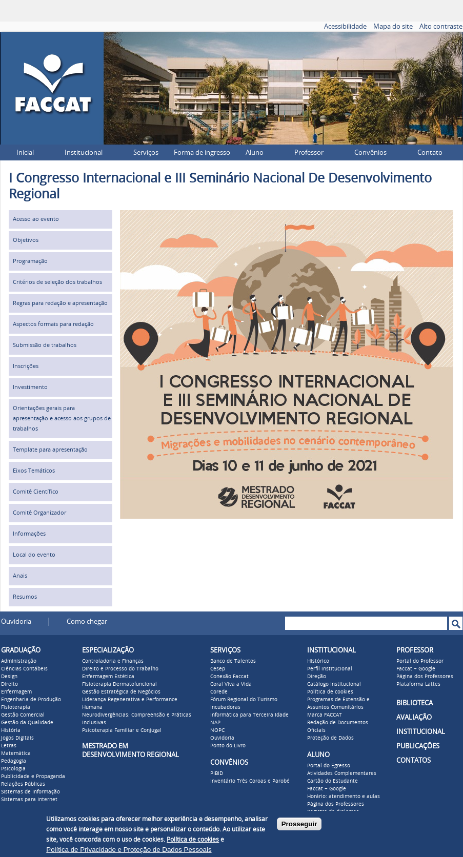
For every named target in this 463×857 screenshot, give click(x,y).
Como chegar (87, 621)
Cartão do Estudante (332, 781)
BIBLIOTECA (414, 703)
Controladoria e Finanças (113, 661)
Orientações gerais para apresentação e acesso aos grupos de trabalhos (62, 418)
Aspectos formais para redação (53, 324)
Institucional (84, 152)
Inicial (25, 152)
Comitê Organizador (39, 512)
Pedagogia (13, 761)
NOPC (217, 730)
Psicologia (13, 769)
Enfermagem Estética (108, 677)
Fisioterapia (15, 707)
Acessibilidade (345, 26)
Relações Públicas (23, 784)
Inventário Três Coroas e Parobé (250, 781)
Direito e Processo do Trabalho (120, 669)
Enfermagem (16, 692)
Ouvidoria (16, 621)
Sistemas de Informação (30, 792)
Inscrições (25, 366)
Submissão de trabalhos (44, 345)
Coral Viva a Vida (231, 684)
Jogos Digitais (17, 738)
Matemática (16, 753)
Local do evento (34, 555)
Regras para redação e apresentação (60, 303)
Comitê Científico (35, 491)
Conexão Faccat (229, 677)
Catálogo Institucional (334, 684)
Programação (30, 261)
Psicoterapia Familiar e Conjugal (122, 730)
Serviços (145, 152)
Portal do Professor (420, 661)
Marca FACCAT (324, 715)
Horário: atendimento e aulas (343, 796)
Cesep (217, 669)
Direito (9, 684)
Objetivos (25, 240)
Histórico (318, 661)
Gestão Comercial (23, 715)
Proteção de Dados (330, 738)
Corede (219, 692)
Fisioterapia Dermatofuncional (119, 684)
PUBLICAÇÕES (417, 746)
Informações (29, 533)
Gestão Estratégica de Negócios (121, 692)
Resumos (25, 597)
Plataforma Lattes (418, 684)
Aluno (255, 152)
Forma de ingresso (202, 152)
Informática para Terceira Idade (249, 715)
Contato (429, 152)
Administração (18, 661)
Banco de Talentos (233, 661)
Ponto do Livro (228, 746)
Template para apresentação (50, 449)
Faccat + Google (326, 789)
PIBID (216, 773)
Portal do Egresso (328, 766)
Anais (20, 576)
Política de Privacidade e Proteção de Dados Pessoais (128, 849)
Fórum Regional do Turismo (243, 700)
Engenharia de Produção (31, 700)
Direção (316, 677)
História (11, 730)
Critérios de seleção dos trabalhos (57, 282)
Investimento (30, 387)
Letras (8, 746)
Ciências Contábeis (24, 669)
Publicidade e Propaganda (33, 776)
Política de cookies (330, 692)
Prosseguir (299, 824)
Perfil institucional (329, 669)
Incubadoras (225, 707)
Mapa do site (393, 26)
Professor (309, 152)
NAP (215, 723)
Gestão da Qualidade (27, 723)
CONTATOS (413, 760)
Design (9, 677)
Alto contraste (440, 26)
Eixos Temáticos (34, 470)
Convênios (370, 152)
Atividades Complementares (341, 773)
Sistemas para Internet (29, 800)
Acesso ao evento (36, 219)
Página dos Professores (335, 804)
